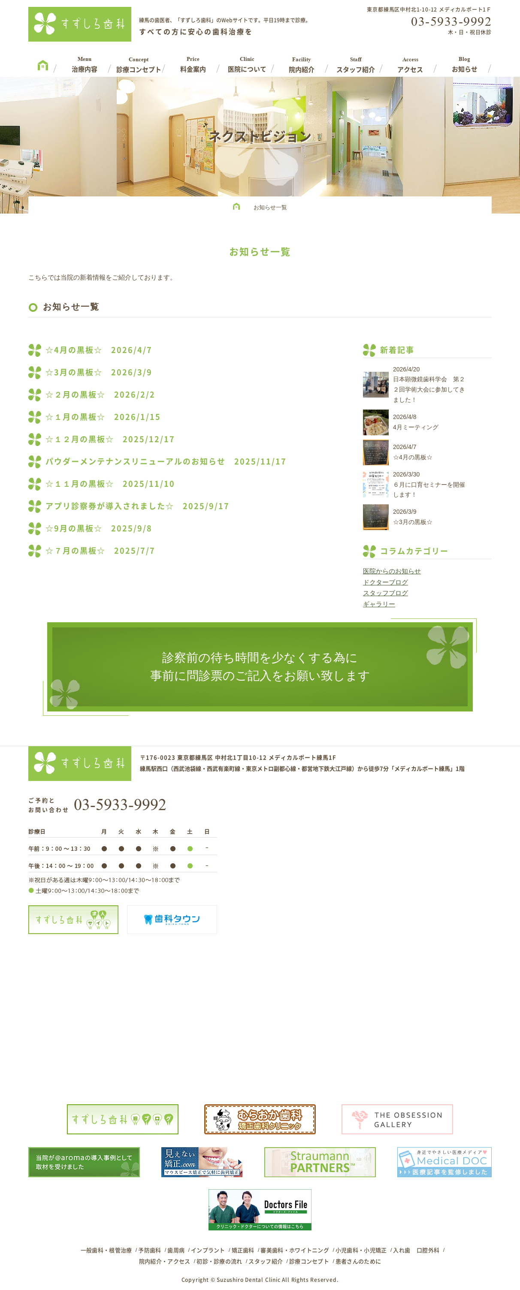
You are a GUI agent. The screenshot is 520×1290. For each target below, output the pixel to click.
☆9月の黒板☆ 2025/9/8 (98, 528)
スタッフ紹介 (265, 1261)
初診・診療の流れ (219, 1261)
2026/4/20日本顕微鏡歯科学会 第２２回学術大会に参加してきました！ (429, 384)
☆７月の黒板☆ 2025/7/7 (100, 550)
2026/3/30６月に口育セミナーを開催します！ (429, 484)
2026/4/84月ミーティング (415, 422)
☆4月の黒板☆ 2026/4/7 (98, 350)
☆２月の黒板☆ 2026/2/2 (100, 394)
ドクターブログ (385, 582)
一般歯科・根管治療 (106, 1250)
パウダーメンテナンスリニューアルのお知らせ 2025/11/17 (166, 461)
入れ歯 (401, 1250)
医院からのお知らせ (392, 571)
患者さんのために (358, 1261)
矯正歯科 (243, 1250)
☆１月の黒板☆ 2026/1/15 (103, 416)
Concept (139, 61)
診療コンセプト (309, 1261)
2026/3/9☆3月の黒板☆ (412, 516)
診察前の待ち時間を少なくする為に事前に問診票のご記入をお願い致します (260, 666)
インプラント (208, 1250)
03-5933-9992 (451, 21)
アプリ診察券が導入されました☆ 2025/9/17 (137, 506)
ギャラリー (379, 604)
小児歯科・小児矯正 (361, 1250)
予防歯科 (149, 1250)
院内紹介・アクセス (164, 1261)
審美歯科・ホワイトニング (294, 1250)
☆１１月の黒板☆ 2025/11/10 (110, 483)
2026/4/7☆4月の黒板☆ (412, 452)
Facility (302, 61)
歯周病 (175, 1250)
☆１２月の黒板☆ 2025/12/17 (110, 439)
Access (410, 61)
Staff (356, 61)
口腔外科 (428, 1250)
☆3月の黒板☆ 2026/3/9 (98, 372)
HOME (238, 207)
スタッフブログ (385, 593)
